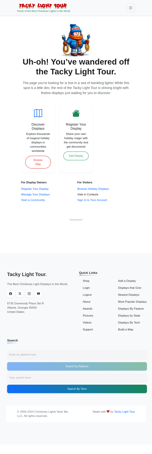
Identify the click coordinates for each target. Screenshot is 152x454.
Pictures (88, 315)
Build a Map (125, 329)
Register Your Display (35, 188)
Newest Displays (128, 294)
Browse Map (38, 162)
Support (88, 329)
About (86, 301)
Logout (87, 294)
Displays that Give (129, 287)
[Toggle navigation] (130, 8)
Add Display (76, 155)
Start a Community (33, 200)
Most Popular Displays (132, 301)
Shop (86, 281)
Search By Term (77, 388)
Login (86, 287)
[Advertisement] (76, 231)
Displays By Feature (131, 308)
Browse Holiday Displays (93, 188)
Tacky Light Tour (27, 274)
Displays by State (129, 315)
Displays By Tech (129, 322)
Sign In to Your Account (92, 200)
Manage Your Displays (35, 194)
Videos (87, 322)
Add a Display (127, 281)
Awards (87, 308)
